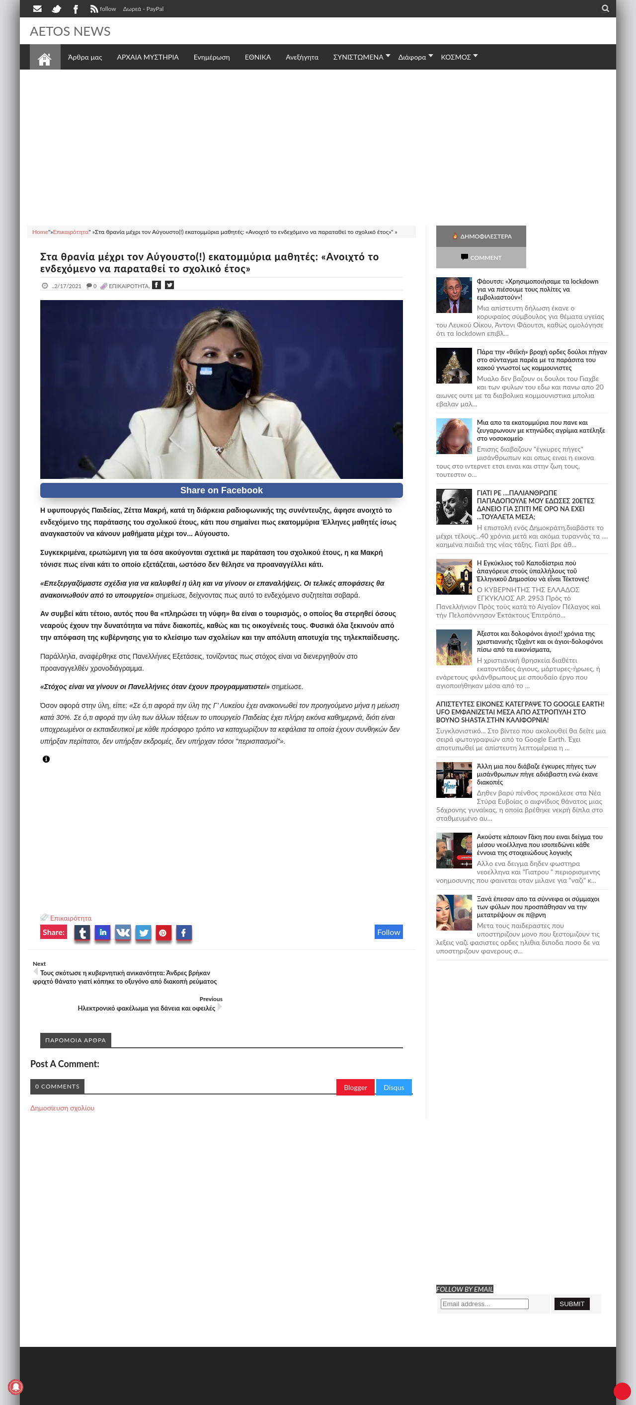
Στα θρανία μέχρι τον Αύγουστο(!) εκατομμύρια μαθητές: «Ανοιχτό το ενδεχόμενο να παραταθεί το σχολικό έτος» (211, 262)
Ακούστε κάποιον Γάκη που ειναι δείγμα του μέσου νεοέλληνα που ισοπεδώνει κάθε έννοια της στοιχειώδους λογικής (540, 823)
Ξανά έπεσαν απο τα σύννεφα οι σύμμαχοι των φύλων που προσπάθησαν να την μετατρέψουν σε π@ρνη (538, 885)
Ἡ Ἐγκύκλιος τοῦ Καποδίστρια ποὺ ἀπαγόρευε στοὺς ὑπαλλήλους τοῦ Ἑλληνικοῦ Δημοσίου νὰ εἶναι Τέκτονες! (533, 549)
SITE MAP (171, 1396)
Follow (388, 932)
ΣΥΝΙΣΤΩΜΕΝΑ (358, 57)
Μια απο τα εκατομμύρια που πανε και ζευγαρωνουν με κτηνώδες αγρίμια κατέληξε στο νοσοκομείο (541, 409)
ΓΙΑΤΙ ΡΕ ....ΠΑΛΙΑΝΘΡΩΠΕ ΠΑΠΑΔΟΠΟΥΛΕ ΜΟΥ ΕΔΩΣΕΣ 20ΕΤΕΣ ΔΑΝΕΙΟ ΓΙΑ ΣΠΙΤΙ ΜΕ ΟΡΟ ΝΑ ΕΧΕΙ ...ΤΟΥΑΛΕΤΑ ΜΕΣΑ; (536, 483)
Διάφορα (412, 57)
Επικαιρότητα (71, 918)
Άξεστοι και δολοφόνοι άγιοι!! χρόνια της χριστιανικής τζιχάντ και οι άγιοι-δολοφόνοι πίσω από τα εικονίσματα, (540, 620)
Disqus (394, 1068)
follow (102, 10)
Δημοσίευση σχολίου (62, 1088)
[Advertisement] (318, 146)
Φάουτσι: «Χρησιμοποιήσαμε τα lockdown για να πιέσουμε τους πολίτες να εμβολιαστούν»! (538, 268)
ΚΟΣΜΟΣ (456, 57)
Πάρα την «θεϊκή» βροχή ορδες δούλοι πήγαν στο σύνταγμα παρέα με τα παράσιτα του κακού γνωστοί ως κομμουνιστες (542, 338)
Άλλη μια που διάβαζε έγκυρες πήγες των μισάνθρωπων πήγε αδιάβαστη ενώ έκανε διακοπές (537, 753)
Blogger (355, 1068)
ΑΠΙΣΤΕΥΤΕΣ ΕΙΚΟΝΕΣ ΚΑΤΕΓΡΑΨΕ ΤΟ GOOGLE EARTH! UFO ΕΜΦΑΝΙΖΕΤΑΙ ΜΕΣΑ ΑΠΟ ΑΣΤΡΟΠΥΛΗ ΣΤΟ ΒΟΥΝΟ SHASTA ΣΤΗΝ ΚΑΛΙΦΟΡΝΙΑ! (520, 690)
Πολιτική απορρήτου (216, 1396)
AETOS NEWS (70, 31)
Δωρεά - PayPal (143, 8)
